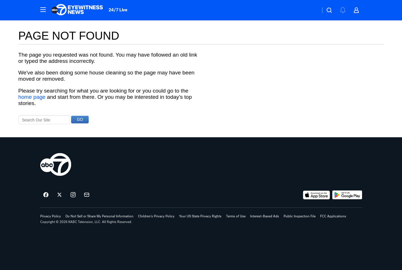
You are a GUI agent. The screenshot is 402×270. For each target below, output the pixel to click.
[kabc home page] (55, 164)
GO (80, 119)
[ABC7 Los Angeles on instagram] (73, 195)
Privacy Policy (50, 216)
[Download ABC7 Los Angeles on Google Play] (347, 195)
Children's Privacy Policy (156, 216)
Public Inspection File (300, 216)
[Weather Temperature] (312, 10)
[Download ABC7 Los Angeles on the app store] (316, 195)
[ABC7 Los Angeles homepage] (77, 10)
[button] (43, 9)
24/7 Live (118, 10)
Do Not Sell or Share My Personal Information (99, 216)
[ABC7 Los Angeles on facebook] (46, 195)
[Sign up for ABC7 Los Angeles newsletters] (86, 195)
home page (32, 97)
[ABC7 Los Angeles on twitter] (59, 195)
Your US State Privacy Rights (200, 216)
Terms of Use (236, 216)
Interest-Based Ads (264, 216)
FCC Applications (333, 216)
